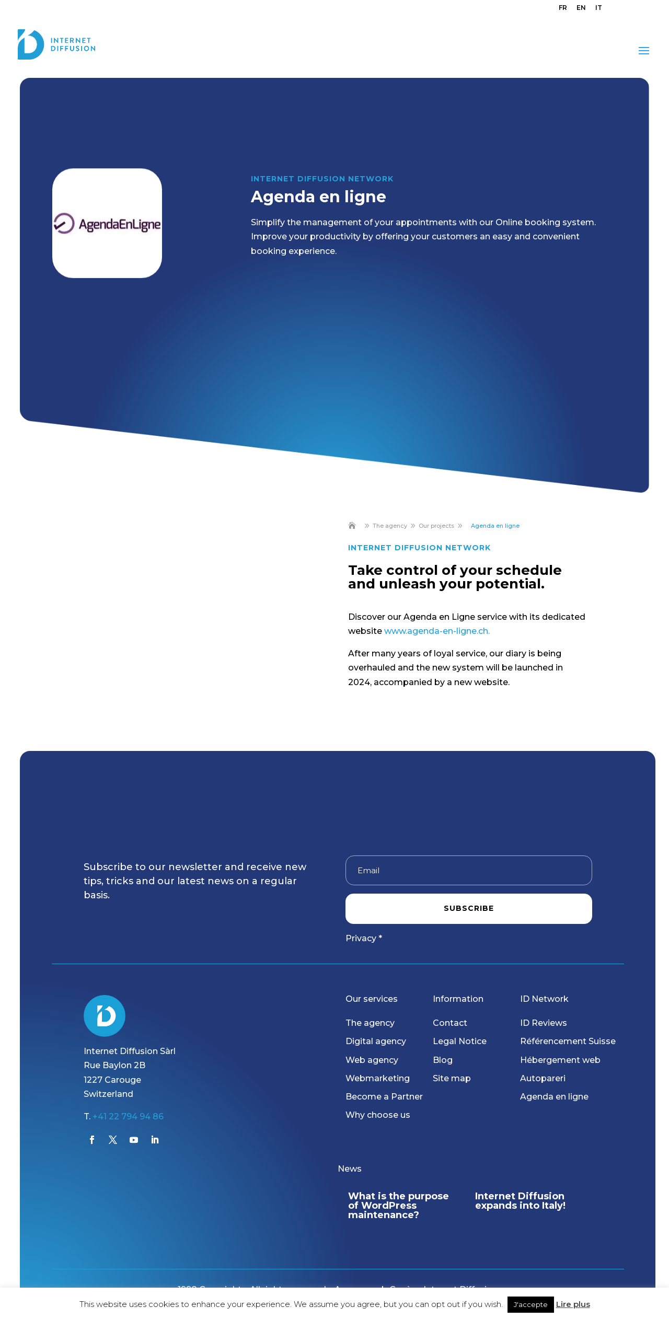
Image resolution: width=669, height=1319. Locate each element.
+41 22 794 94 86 (128, 1116)
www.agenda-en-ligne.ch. (437, 631)
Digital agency (375, 1041)
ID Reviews (543, 1023)
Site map (452, 1078)
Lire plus (573, 1304)
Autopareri (543, 1078)
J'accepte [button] (531, 1304)
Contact (450, 1023)
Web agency (371, 1060)
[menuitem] (563, 10)
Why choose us (377, 1115)
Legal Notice (460, 1041)
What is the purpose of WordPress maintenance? (398, 1205)
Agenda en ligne (554, 1097)
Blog (443, 1060)
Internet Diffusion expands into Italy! (520, 1200)
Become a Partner (384, 1097)
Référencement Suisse (568, 1041)
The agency (370, 1023)
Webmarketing (377, 1078)
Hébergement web (560, 1060)
